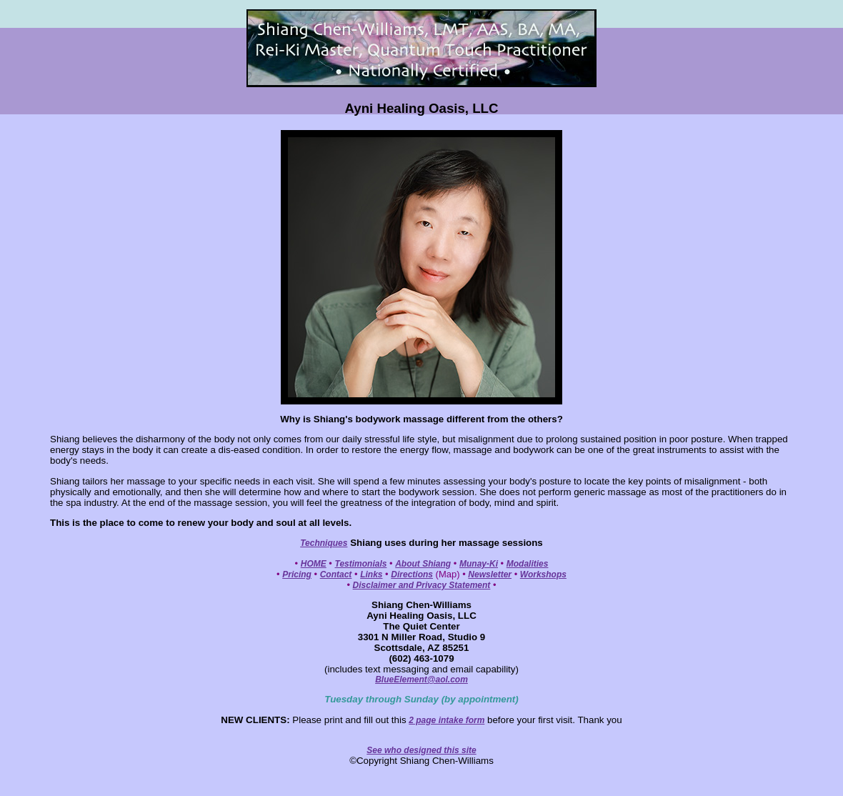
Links (371, 574)
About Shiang (423, 564)
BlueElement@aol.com (421, 680)
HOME (313, 564)
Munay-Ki (478, 564)
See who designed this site (421, 750)
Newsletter (490, 574)
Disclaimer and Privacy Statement (422, 585)
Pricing (296, 574)
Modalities (528, 564)
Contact (336, 574)
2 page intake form (446, 720)
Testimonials (361, 564)
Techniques (323, 543)
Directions (412, 574)
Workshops (543, 574)
